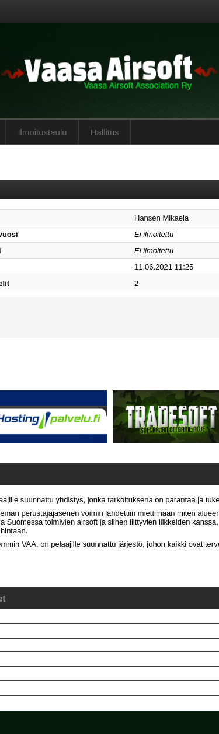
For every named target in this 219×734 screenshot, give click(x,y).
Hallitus (105, 132)
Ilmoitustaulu (42, 132)
